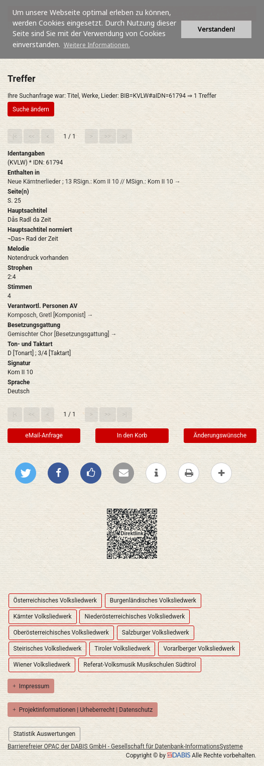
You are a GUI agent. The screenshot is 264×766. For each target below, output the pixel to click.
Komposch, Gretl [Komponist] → (50, 315)
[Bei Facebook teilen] (58, 473)
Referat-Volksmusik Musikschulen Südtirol (139, 664)
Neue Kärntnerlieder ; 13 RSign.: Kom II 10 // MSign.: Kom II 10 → (94, 181)
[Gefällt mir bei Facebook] (90, 473)
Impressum (31, 686)
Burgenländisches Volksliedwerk (153, 600)
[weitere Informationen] (156, 473)
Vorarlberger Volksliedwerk (199, 648)
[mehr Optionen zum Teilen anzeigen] (221, 473)
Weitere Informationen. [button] (97, 45)
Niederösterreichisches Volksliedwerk (134, 616)
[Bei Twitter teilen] (25, 473)
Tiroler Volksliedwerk (122, 648)
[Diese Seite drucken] (188, 473)
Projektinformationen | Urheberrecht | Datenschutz (83, 709)
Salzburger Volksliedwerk (155, 632)
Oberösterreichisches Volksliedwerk (61, 632)
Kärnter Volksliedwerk (43, 616)
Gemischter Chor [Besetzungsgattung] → (62, 334)
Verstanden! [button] (216, 29)
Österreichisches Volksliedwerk (55, 600)
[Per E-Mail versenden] (123, 473)
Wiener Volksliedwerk (42, 664)
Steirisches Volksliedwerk (48, 648)
